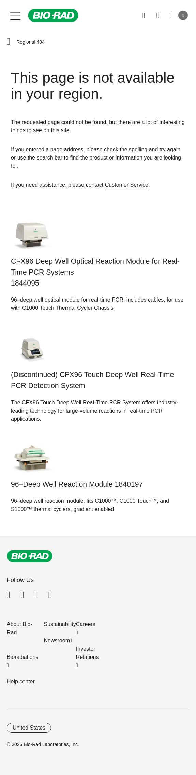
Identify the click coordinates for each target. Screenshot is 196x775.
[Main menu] (15, 15)
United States (29, 728)
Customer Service (126, 185)
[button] (8, 42)
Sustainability (60, 624)
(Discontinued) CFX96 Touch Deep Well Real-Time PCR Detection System (92, 380)
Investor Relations (87, 653)
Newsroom (57, 640)
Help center (21, 681)
